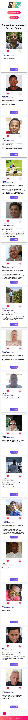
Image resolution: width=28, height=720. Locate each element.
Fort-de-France (6, 55)
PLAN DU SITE (16, 718)
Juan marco (5, 393)
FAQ (7, 718)
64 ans (12, 692)
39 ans (12, 140)
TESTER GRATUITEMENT (14, 12)
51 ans (12, 437)
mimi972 (4, 308)
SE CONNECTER (14, 17)
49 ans (12, 352)
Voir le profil (14, 69)
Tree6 (3, 563)
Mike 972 (4, 351)
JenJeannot (5, 521)
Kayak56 (4, 478)
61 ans (12, 395)
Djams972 (4, 436)
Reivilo (3, 606)
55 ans (12, 97)
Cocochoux (5, 96)
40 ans (12, 607)
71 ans (12, 310)
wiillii (3, 139)
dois (3, 54)
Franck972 (5, 691)
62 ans (12, 182)
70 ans (12, 267)
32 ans (12, 522)
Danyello (4, 266)
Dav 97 (4, 648)
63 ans (12, 55)
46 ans (12, 565)
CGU (10, 718)
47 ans (12, 650)
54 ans (12, 225)
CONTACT (24, 718)
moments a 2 (5, 224)
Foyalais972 (5, 181)
